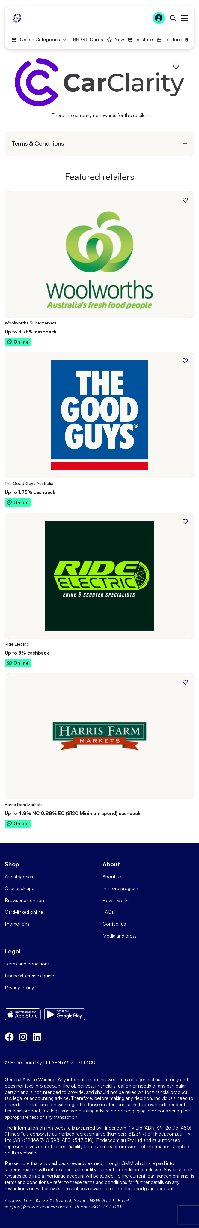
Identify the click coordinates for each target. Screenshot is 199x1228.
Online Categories (38, 39)
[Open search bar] (173, 18)
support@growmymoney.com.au (38, 1207)
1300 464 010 (106, 1207)
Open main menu (184, 18)
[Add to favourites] (176, 67)
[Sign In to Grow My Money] (159, 18)
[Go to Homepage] (17, 18)
